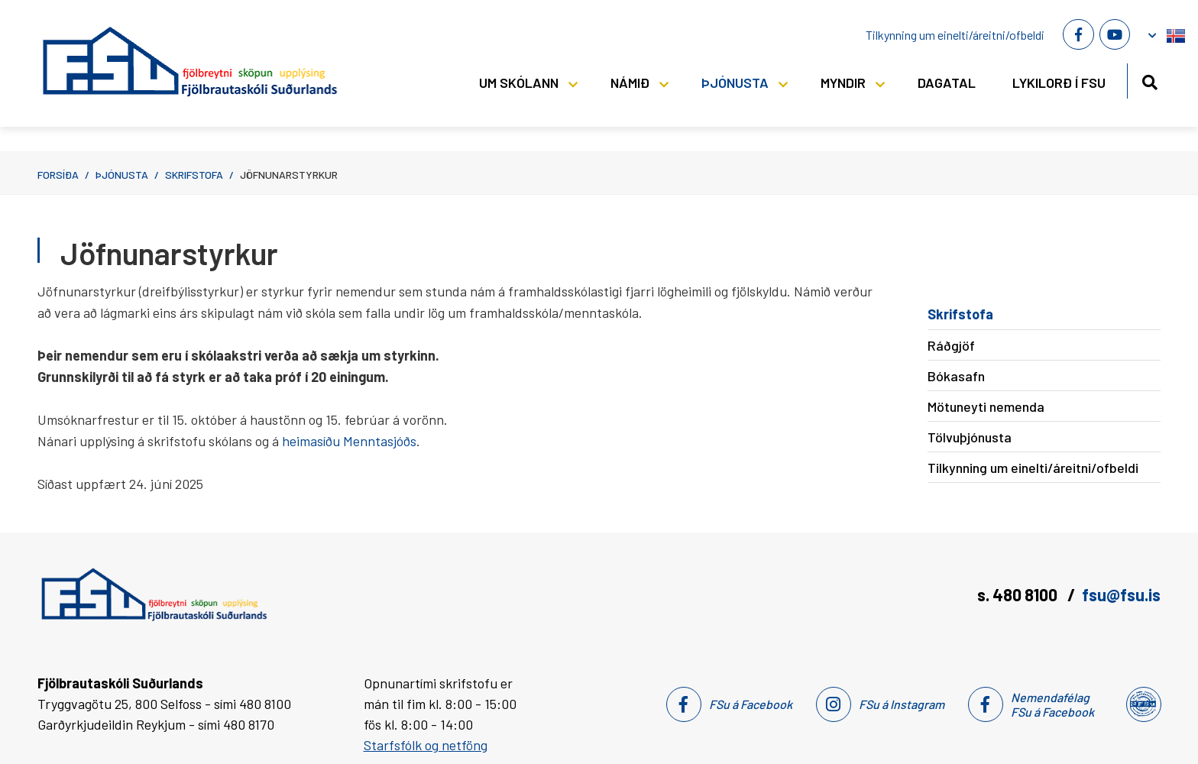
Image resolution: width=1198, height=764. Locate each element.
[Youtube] (1114, 34)
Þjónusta (122, 174)
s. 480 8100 (1018, 594)
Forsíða (58, 174)
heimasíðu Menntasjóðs (349, 440)
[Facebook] (1078, 34)
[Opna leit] (1149, 80)
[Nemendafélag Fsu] (1142, 704)
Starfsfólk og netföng (425, 744)
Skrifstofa (194, 174)
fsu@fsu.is (1121, 594)
